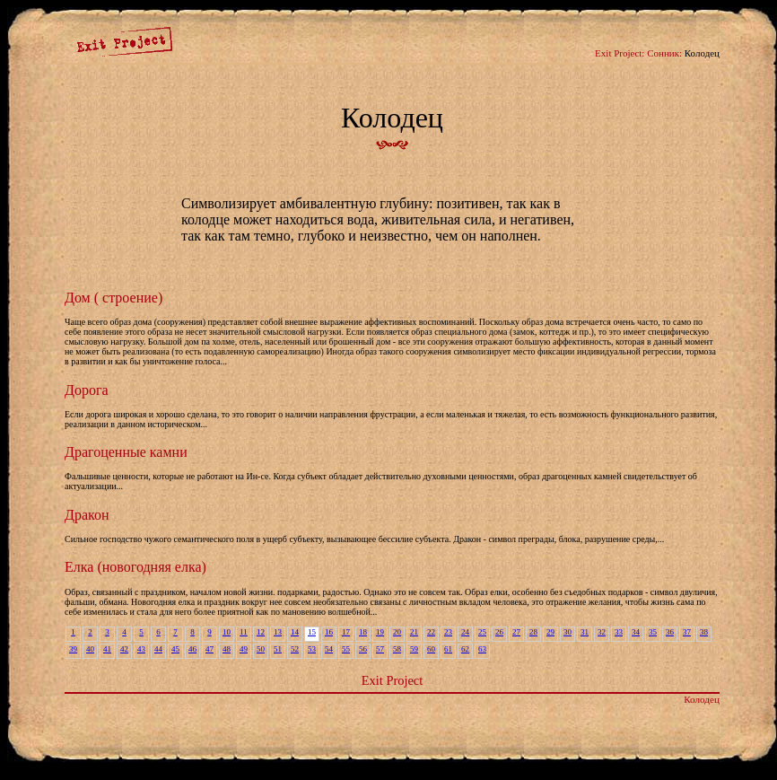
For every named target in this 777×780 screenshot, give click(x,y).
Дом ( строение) (113, 297)
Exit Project (392, 680)
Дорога (87, 390)
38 (704, 631)
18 (363, 631)
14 (295, 631)
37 (687, 631)
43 (141, 648)
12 (261, 631)
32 (602, 631)
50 (261, 648)
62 (465, 648)
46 (192, 648)
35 (653, 631)
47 (209, 648)
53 (312, 648)
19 (380, 631)
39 (73, 648)
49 (244, 648)
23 (448, 631)
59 (414, 648)
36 (670, 631)
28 (533, 631)
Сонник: (664, 53)
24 (465, 631)
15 (312, 631)
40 (90, 648)
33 (619, 631)
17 (346, 631)
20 (397, 631)
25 (482, 631)
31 (585, 631)
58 (397, 648)
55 (346, 648)
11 (244, 631)
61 (448, 648)
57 (380, 648)
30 (567, 631)
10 (227, 631)
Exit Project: (619, 53)
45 (175, 648)
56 (363, 648)
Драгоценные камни (126, 452)
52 (295, 648)
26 (499, 631)
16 (329, 631)
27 (516, 631)
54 (329, 648)
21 (414, 631)
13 (278, 631)
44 (158, 648)
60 (431, 648)
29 (550, 631)
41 (107, 648)
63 (482, 648)
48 (227, 648)
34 (636, 631)
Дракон (87, 514)
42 (124, 648)
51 (278, 648)
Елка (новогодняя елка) (135, 566)
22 (431, 631)
